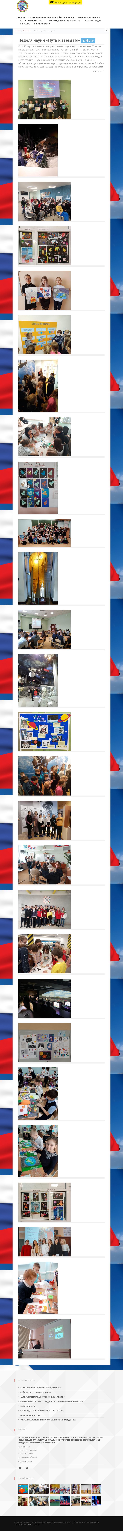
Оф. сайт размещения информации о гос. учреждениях (48, 1420)
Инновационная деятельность (64, 21)
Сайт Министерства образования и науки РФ (42, 1397)
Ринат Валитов (33, 1525)
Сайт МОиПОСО (27, 1406)
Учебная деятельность (89, 17)
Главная (20, 17)
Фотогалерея (27, 31)
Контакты (25, 24)
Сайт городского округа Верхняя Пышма (40, 1388)
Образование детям (30, 1415)
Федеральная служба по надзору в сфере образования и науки (51, 1401)
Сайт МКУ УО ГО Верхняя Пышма (35, 1392)
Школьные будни (92, 21)
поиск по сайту (42, 24)
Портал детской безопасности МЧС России (41, 1410)
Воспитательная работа (32, 21)
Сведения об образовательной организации (51, 17)
